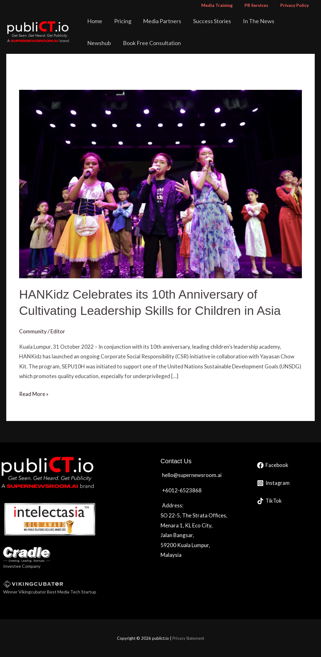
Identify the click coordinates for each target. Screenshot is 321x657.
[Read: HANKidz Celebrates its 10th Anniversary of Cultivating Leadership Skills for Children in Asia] (160, 183)
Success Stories (203, 21)
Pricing (120, 21)
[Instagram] (273, 483)
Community (33, 331)
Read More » (34, 393)
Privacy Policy (296, 5)
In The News (245, 21)
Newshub (281, 21)
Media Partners (156, 21)
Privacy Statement (188, 638)
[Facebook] (272, 465)
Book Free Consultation (118, 42)
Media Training (224, 5)
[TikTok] (269, 501)
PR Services (261, 5)
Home (96, 21)
